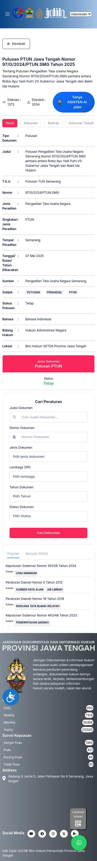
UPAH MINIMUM (26, 573)
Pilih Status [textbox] (22, 516)
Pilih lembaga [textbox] (24, 476)
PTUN (73, 292)
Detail (10, 123)
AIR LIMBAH (54, 589)
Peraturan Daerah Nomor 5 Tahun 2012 (34, 582)
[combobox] (48, 457)
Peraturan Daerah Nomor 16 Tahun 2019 (35, 599)
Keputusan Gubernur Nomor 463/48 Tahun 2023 (41, 615)
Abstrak (53, 123)
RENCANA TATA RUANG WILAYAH (37, 606)
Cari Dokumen (48, 533)
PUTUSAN (33, 292)
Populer (13, 554)
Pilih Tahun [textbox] (22, 496)
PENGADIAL (54, 292)
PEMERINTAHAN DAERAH (32, 622)
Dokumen (31, 123)
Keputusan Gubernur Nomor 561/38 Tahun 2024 (41, 566)
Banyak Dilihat (37, 554)
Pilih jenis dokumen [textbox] (28, 456)
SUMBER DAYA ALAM (29, 589)
